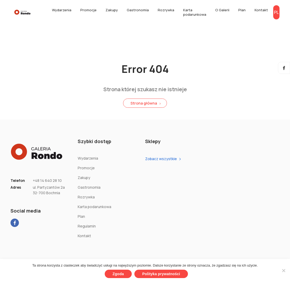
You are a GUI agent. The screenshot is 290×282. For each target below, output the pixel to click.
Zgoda (118, 274)
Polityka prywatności (161, 274)
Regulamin (87, 226)
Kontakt (261, 10)
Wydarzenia (61, 10)
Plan (242, 10)
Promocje (88, 10)
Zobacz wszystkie (161, 158)
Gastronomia (138, 10)
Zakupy (112, 10)
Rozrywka (166, 10)
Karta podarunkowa (194, 12)
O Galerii (222, 10)
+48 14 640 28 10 (47, 180)
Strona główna (143, 103)
